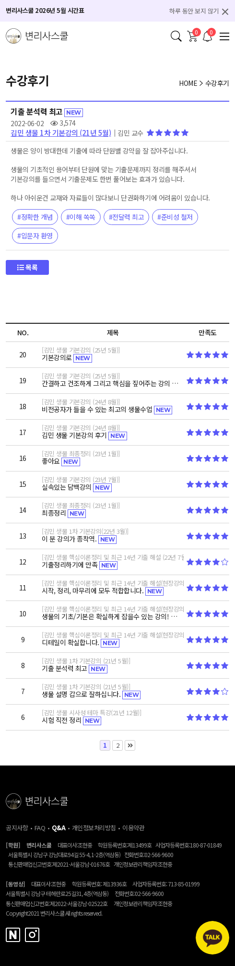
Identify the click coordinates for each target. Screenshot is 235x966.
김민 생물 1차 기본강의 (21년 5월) (61, 132)
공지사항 (17, 828)
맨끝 (130, 745)
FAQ (40, 828)
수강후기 (217, 83)
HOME (188, 83)
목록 (27, 267)
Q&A (59, 828)
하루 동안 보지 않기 (194, 11)
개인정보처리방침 (94, 828)
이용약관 (133, 828)
